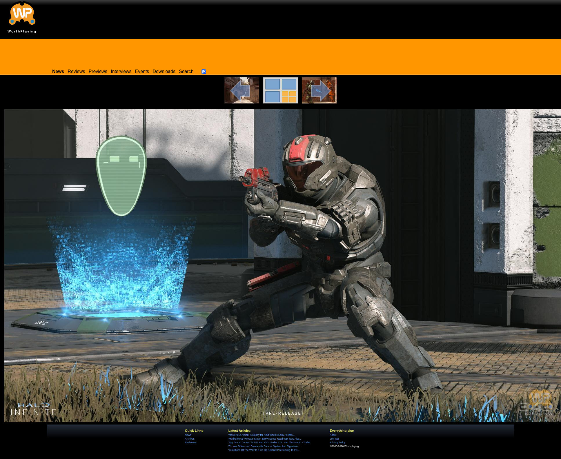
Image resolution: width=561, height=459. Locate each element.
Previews (98, 71)
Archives (190, 438)
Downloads (164, 71)
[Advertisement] (281, 52)
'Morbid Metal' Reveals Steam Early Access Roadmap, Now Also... (265, 438)
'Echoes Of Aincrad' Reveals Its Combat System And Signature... (264, 446)
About (333, 435)
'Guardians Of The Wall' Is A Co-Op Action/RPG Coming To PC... (263, 450)
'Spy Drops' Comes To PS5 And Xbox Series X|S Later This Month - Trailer (269, 442)
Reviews (76, 71)
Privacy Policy (337, 442)
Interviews (121, 71)
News (188, 435)
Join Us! (334, 438)
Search (186, 71)
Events (142, 71)
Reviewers (191, 442)
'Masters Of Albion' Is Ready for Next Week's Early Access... (261, 435)
